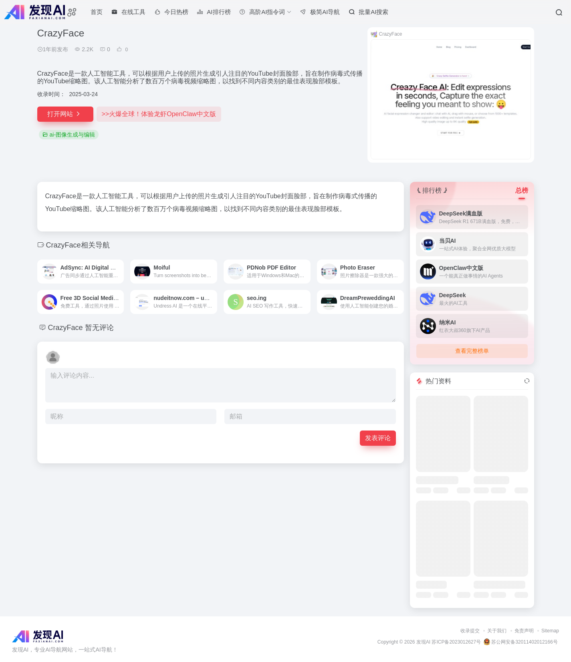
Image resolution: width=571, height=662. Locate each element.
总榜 (521, 190)
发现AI (423, 642)
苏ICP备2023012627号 (456, 642)
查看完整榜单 (472, 351)
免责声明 (524, 631)
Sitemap (550, 631)
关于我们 (496, 631)
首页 (97, 11)
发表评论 (378, 438)
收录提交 (470, 631)
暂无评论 (99, 328)
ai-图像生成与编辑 (68, 134)
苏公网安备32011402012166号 (521, 642)
